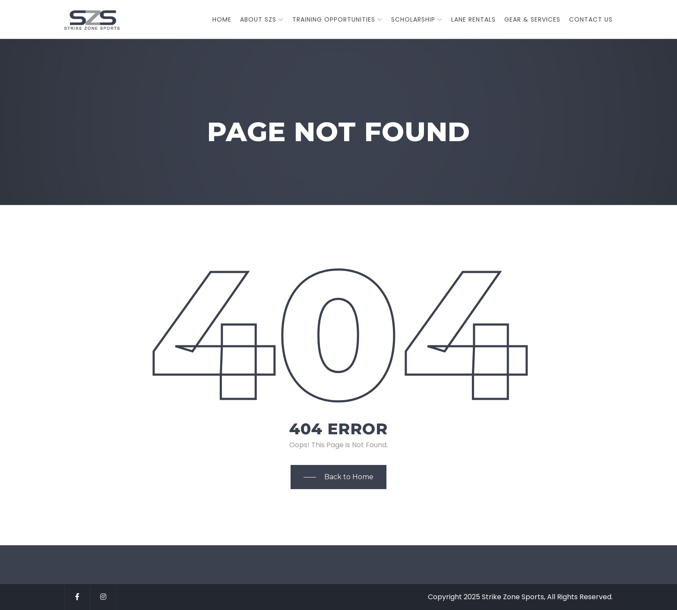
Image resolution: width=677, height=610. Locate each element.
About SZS (258, 19)
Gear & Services (532, 19)
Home (221, 19)
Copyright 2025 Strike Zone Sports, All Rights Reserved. (520, 597)
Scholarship (413, 19)
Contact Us (591, 19)
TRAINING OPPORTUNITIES (333, 19)
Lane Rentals (473, 19)
